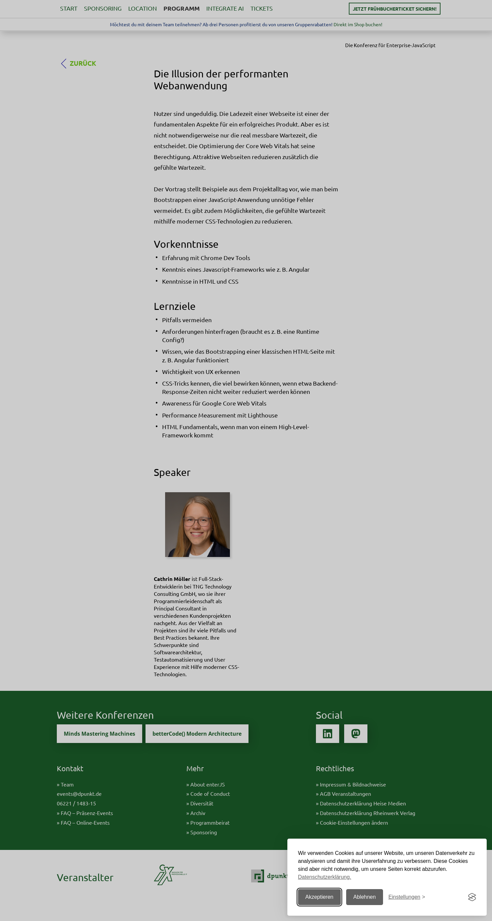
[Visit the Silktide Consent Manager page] (472, 897)
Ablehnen (364, 897)
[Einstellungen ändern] (406, 897)
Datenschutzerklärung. (324, 877)
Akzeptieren (319, 897)
